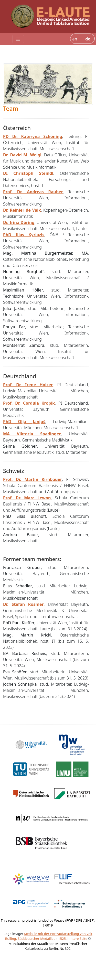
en (74, 39)
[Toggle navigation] (18, 39)
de (87, 39)
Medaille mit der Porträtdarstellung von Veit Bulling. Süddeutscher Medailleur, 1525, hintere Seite (48, 936)
